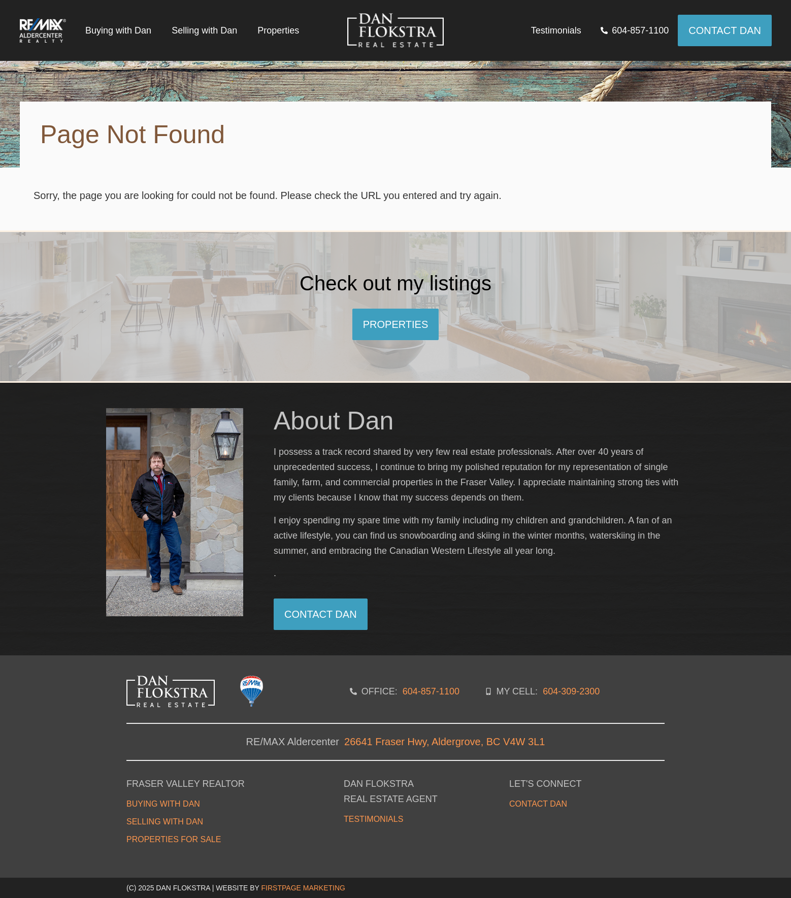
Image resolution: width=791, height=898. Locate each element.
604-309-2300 (571, 691)
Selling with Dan (204, 30)
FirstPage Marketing (303, 888)
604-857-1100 (431, 691)
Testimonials (556, 30)
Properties (278, 30)
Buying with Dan (118, 30)
